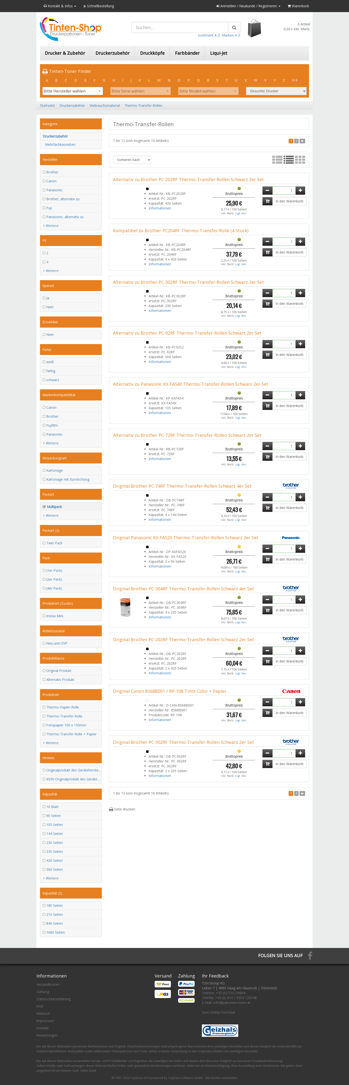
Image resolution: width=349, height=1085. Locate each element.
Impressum (45, 1020)
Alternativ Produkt (60, 679)
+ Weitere (50, 225)
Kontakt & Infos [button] (60, 6)
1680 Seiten (55, 932)
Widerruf (43, 1013)
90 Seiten (53, 815)
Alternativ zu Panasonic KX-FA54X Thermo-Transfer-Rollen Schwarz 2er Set (190, 384)
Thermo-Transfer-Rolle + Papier (71, 734)
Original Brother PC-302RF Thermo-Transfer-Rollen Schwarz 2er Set (183, 742)
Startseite (47, 105)
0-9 (294, 80)
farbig (50, 371)
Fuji (49, 208)
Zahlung (42, 991)
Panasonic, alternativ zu (65, 217)
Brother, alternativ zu (62, 199)
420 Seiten (54, 860)
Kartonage (54, 470)
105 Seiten (54, 824)
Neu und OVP (56, 643)
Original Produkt (58, 670)
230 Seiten (54, 842)
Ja (47, 298)
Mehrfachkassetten (60, 144)
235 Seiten (54, 851)
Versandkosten (48, 984)
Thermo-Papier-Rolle (62, 707)
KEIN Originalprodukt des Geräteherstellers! (80, 779)
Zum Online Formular (218, 1012)
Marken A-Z (231, 35)
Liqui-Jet (218, 53)
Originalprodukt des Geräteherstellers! (75, 770)
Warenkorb (298, 6)
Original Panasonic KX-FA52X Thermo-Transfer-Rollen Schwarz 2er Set (185, 537)
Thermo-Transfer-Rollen (143, 105)
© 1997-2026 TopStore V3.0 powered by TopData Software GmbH (157, 1078)
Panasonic (54, 190)
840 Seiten (54, 923)
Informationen (160, 208)
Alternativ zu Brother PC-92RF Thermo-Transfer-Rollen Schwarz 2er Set (187, 333)
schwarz (52, 379)
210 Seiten (54, 914)
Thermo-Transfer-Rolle (64, 716)
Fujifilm (52, 425)
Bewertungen (46, 1035)
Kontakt (42, 1028)
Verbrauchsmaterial (104, 105)
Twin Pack (54, 543)
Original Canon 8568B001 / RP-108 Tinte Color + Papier (169, 691)
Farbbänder (187, 53)
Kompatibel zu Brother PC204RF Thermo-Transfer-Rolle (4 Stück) (180, 230)
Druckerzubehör (112, 53)
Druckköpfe (152, 53)
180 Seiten (54, 905)
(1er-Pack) (54, 570)
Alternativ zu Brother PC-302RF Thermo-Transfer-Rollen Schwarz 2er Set (188, 282)
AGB (39, 1006)
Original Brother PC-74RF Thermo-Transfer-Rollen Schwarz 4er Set (182, 486)
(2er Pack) (54, 579)
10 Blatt (52, 806)
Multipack (54, 506)
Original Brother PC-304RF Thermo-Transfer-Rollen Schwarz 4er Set (183, 589)
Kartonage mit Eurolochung (67, 479)
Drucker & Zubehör (65, 53)
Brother (52, 172)
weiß (50, 362)
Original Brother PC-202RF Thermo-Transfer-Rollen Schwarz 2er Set (183, 639)
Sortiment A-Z (209, 35)
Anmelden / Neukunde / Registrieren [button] (248, 6)
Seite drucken (122, 809)
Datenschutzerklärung (53, 999)
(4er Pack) (54, 588)
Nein (50, 307)
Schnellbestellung (98, 6)
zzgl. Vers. (241, 213)
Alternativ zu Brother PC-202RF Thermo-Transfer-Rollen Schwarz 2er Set (188, 179)
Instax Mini (54, 616)
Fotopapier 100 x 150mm (66, 725)
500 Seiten (54, 869)
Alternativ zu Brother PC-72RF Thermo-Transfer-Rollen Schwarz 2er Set (187, 435)
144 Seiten (54, 833)
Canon (51, 181)
